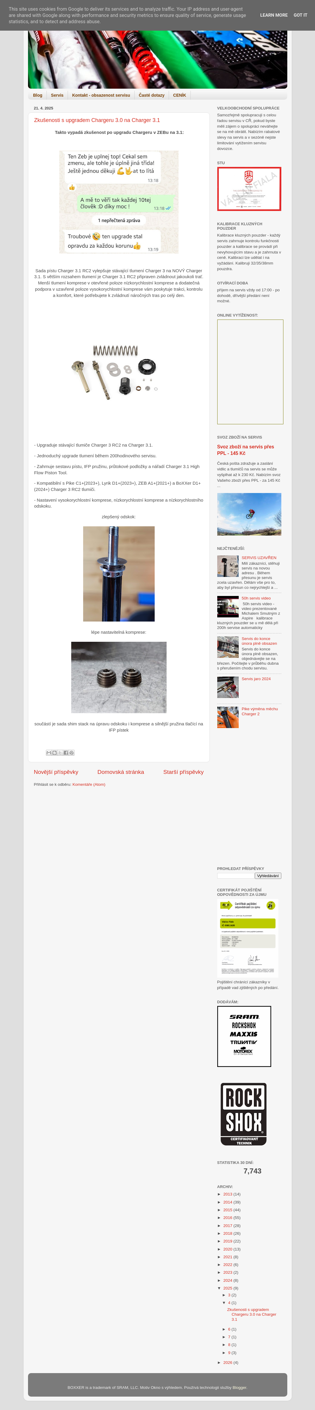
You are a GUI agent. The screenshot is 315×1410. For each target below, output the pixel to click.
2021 (228, 1257)
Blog (37, 95)
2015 (228, 1210)
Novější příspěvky (56, 772)
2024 (228, 1280)
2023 (228, 1272)
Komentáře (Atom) (88, 784)
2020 (228, 1249)
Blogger (239, 1387)
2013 (228, 1194)
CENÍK (179, 95)
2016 (228, 1217)
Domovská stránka (120, 772)
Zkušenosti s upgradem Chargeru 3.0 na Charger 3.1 (97, 120)
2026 (228, 1362)
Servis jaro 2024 (256, 679)
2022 (228, 1264)
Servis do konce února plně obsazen (259, 641)
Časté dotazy (152, 95)
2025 (228, 1288)
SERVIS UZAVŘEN (259, 557)
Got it (300, 15)
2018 (228, 1233)
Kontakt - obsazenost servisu (101, 95)
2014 (228, 1202)
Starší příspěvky (183, 772)
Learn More (274, 15)
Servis (57, 95)
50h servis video (256, 598)
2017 (228, 1225)
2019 (228, 1241)
